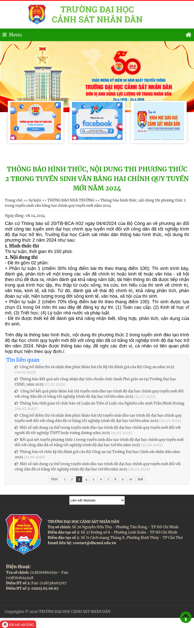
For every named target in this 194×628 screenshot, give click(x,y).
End (140, 479)
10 (130, 479)
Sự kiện (35, 200)
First (54, 479)
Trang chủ (13, 200)
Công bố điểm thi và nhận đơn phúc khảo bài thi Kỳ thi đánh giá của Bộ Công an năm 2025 (94, 367)
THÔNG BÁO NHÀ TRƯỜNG (70, 200)
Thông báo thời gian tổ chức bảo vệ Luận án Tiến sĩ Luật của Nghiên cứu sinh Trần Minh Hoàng (99, 403)
